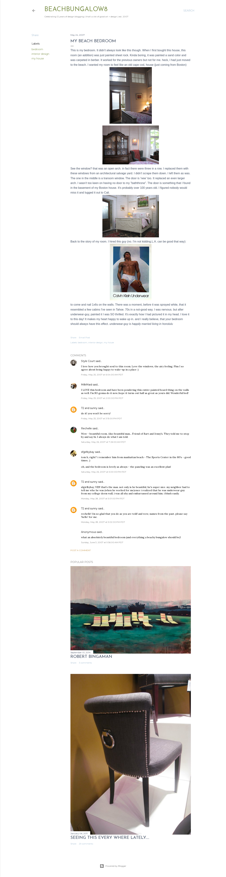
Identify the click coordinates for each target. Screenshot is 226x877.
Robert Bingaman (91, 657)
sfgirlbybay (87, 452)
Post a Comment (80, 550)
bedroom (37, 49)
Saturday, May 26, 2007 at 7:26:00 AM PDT (103, 442)
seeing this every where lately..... (109, 838)
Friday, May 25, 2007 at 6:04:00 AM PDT (102, 374)
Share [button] (35, 35)
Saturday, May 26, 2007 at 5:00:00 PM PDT (103, 471)
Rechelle (86, 428)
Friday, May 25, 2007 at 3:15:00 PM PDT (101, 418)
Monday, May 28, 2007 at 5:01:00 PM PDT (102, 498)
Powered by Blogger (113, 866)
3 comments (85, 662)
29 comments (86, 843)
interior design (40, 53)
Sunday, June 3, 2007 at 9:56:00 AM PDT (102, 542)
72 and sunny (89, 408)
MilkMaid (86, 384)
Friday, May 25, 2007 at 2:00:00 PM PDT (102, 398)
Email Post (84, 337)
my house (38, 58)
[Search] (188, 10)
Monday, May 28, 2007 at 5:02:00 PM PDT (103, 522)
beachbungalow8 (76, 9)
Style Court (88, 361)
